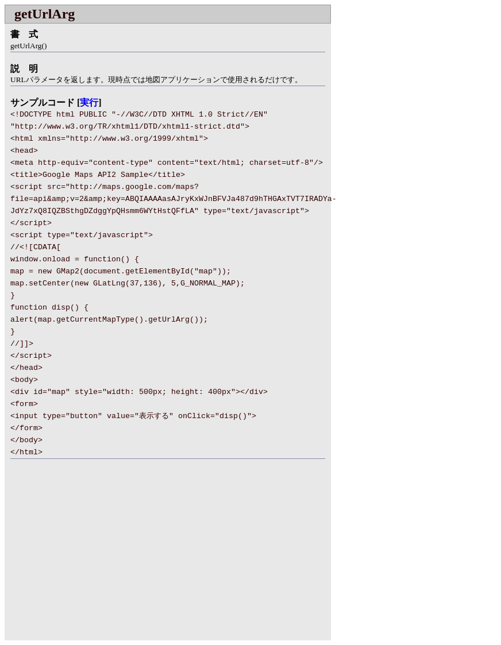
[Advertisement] (101, 556)
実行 (89, 102)
